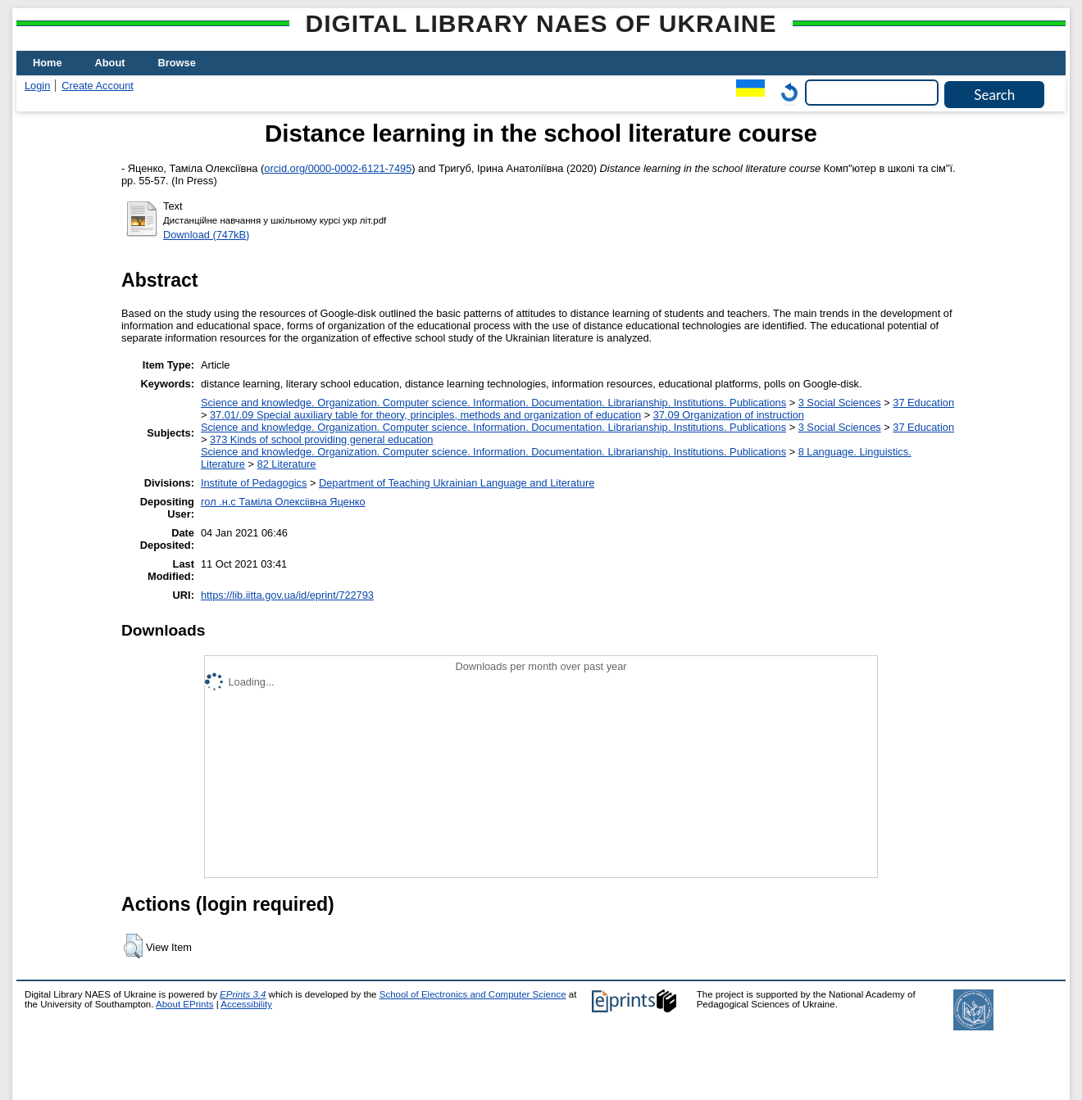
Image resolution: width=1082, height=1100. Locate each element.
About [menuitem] (110, 63)
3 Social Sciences (839, 402)
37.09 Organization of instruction (728, 415)
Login (37, 85)
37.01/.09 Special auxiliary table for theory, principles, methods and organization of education (425, 415)
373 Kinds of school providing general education (321, 439)
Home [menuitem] (47, 63)
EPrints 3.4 (243, 994)
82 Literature (286, 464)
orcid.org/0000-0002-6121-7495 (337, 168)
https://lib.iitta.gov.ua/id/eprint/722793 (287, 595)
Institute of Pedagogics (254, 483)
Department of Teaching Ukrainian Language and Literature (456, 483)
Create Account (97, 85)
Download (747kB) (206, 235)
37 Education (923, 402)
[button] (133, 946)
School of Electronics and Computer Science (473, 994)
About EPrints (184, 1004)
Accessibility (246, 1004)
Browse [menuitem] (177, 63)
